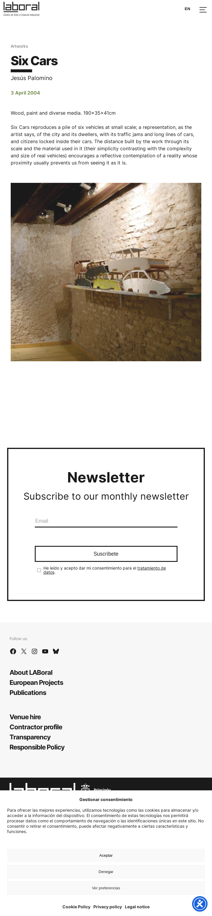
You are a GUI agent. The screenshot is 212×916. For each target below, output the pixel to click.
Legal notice (137, 906)
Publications (28, 692)
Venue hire (25, 717)
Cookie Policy (76, 906)
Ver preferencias (106, 888)
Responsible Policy (37, 747)
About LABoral (31, 672)
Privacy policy (107, 906)
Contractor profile (36, 727)
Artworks (19, 46)
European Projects (36, 682)
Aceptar (106, 855)
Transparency (30, 737)
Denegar (106, 871)
